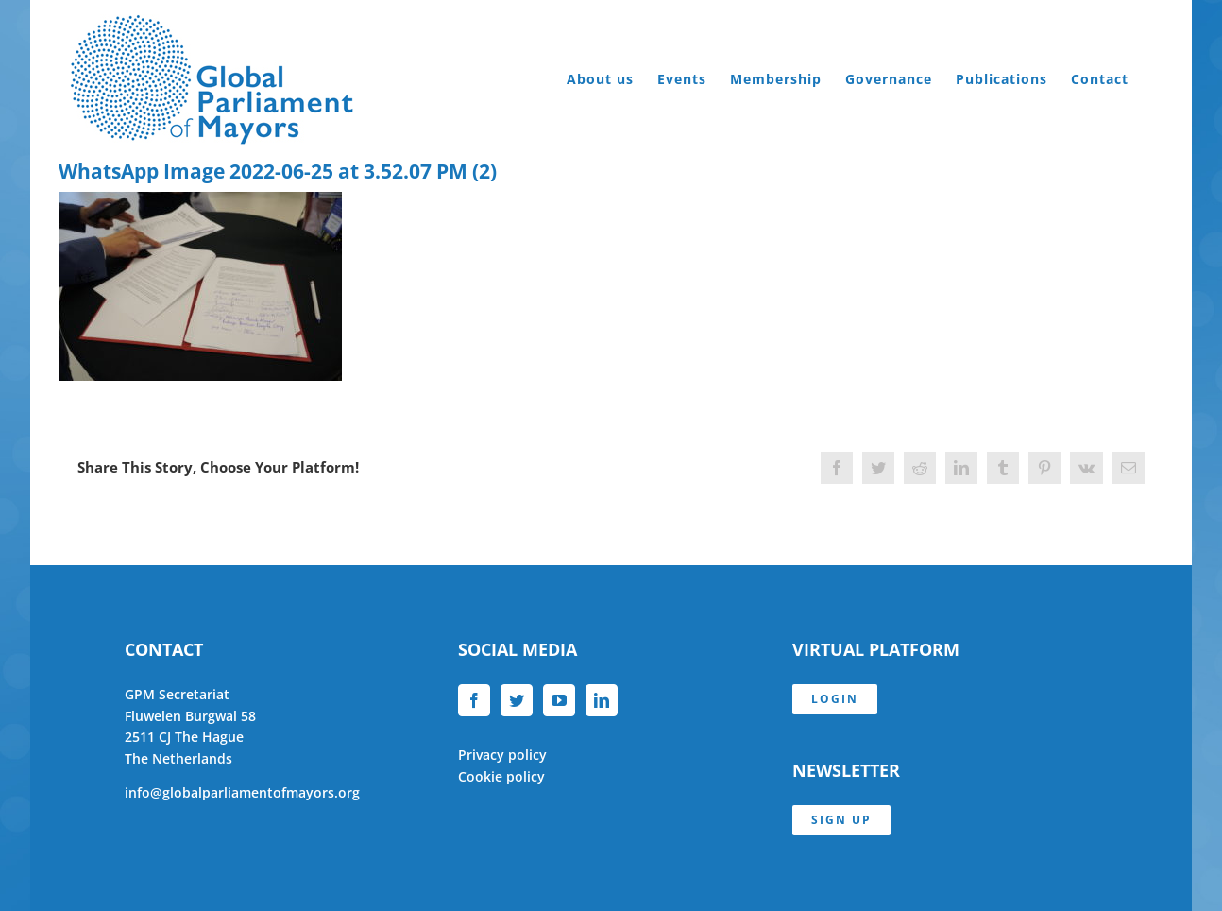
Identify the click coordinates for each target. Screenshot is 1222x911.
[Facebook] (474, 700)
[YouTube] (559, 700)
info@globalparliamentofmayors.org (242, 792)
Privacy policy (502, 755)
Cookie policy (501, 776)
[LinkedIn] (602, 700)
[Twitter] (517, 700)
